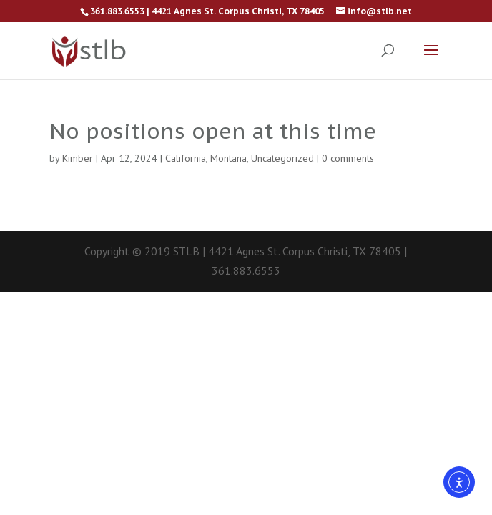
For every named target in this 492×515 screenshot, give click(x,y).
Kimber (77, 158)
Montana (228, 158)
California (185, 158)
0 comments (348, 158)
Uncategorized (282, 158)
